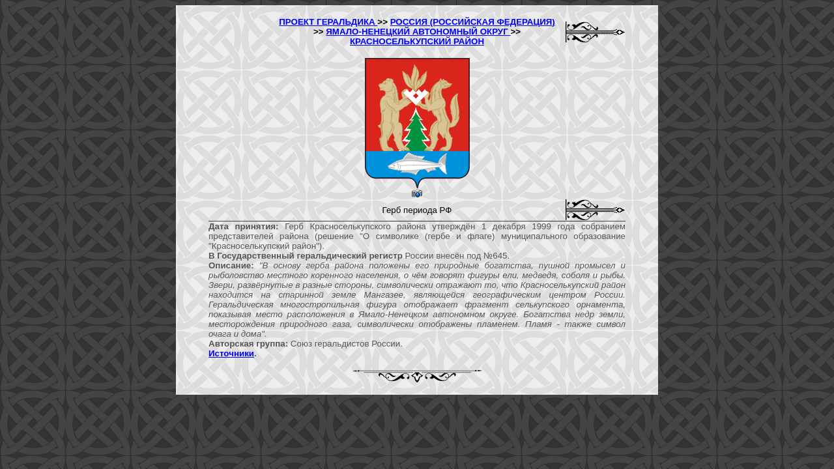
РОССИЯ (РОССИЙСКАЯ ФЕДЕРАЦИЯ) (472, 22)
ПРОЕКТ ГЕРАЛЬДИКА (328, 22)
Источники (231, 353)
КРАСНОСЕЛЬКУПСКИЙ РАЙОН (417, 41)
